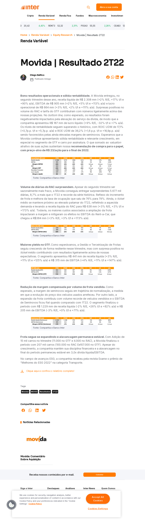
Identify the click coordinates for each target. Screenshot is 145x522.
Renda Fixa (65, 15)
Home (23, 34)
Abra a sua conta (109, 7)
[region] (66, 504)
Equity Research (62, 34)
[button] (11, 505)
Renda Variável (47, 15)
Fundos (80, 15)
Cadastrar (99, 475)
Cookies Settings (98, 508)
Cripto (30, 15)
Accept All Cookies (98, 499)
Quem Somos (108, 488)
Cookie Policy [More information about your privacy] (35, 504)
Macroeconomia (97, 15)
